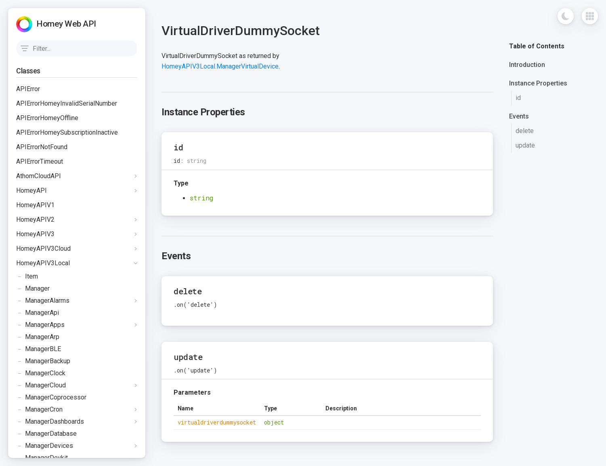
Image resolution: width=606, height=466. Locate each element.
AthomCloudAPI (38, 176)
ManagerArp (37, 337)
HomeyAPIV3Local (43, 263)
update (525, 145)
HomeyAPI (31, 190)
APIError (28, 89)
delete (525, 131)
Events (519, 116)
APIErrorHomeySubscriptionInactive (67, 132)
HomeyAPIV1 (35, 205)
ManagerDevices (44, 446)
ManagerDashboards (50, 421)
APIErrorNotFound (41, 147)
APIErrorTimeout (39, 161)
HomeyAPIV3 (35, 234)
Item (27, 276)
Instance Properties (538, 83)
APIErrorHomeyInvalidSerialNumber (66, 103)
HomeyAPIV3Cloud (43, 248)
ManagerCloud (41, 385)
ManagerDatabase (46, 434)
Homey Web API (66, 24)
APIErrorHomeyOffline (47, 118)
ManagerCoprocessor (51, 397)
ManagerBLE (38, 349)
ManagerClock (40, 373)
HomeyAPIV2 (35, 219)
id (518, 98)
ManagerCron (39, 409)
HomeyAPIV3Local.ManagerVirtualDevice (220, 66)
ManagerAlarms (42, 300)
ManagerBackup (43, 361)
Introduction (527, 65)
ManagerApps (40, 325)
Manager (33, 288)
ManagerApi (37, 313)
